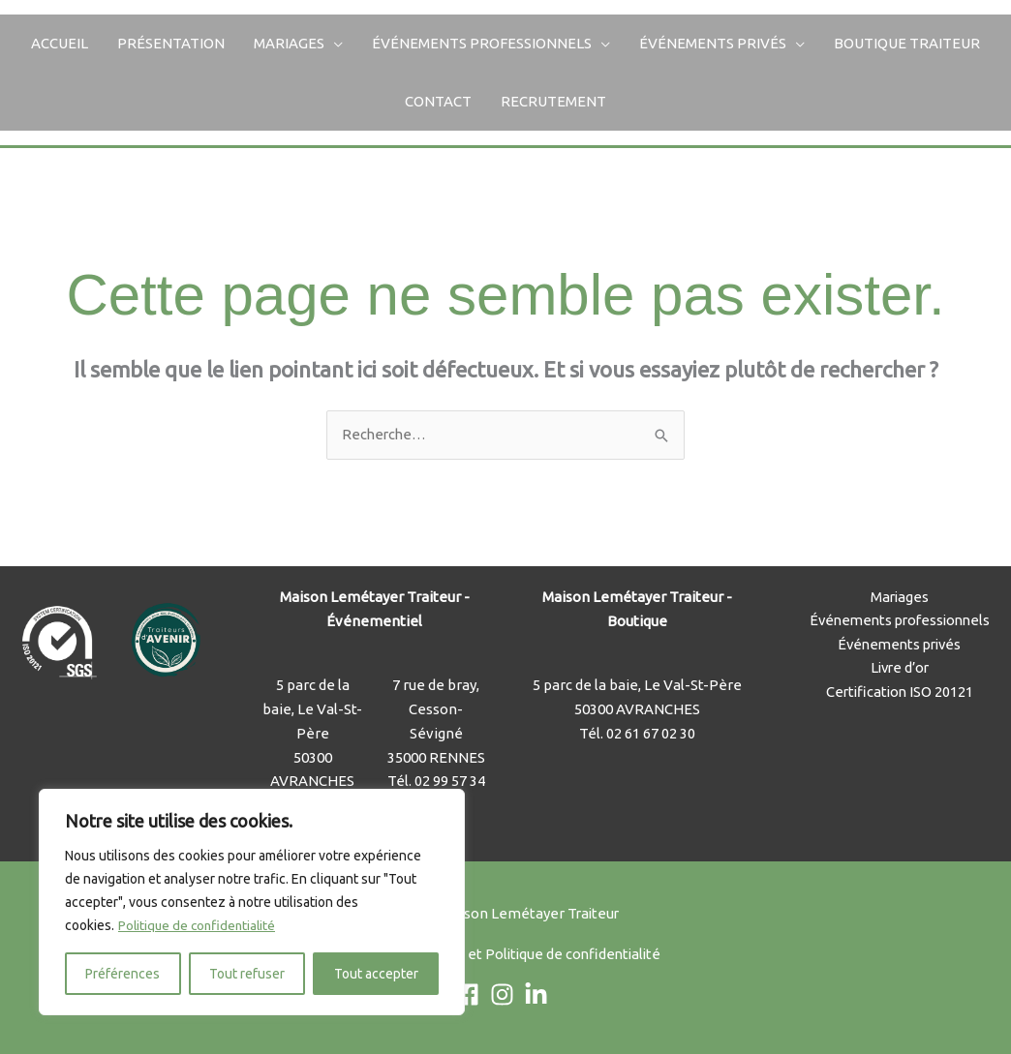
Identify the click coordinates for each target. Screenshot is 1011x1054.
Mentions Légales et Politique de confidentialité (506, 955)
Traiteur (594, 913)
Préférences (122, 973)
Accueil (59, 43)
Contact (438, 101)
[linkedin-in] (540, 995)
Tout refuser (247, 973)
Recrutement (553, 101)
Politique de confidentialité (199, 925)
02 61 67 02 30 (650, 733)
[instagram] (506, 995)
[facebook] (471, 995)
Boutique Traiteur (907, 43)
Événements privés (712, 43)
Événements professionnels (482, 43)
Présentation (171, 43)
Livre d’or (899, 668)
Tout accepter (376, 973)
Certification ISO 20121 (899, 692)
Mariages (289, 43)
